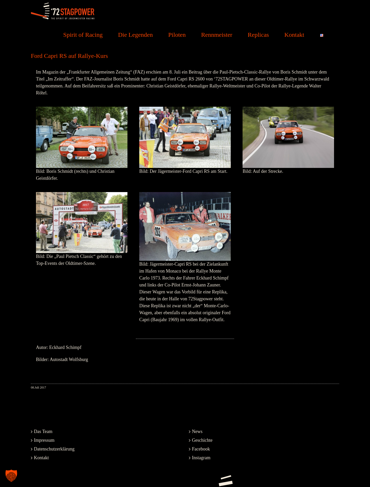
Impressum (44, 440)
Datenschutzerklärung (54, 449)
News (197, 431)
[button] (11, 475)
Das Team (43, 431)
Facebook (201, 449)
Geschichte (202, 440)
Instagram (201, 457)
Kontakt (41, 457)
